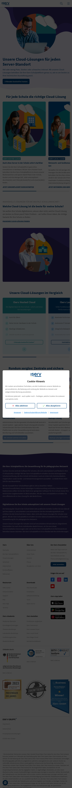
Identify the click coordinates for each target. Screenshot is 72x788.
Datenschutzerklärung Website (35, 412)
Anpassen (17, 412)
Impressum (54, 412)
